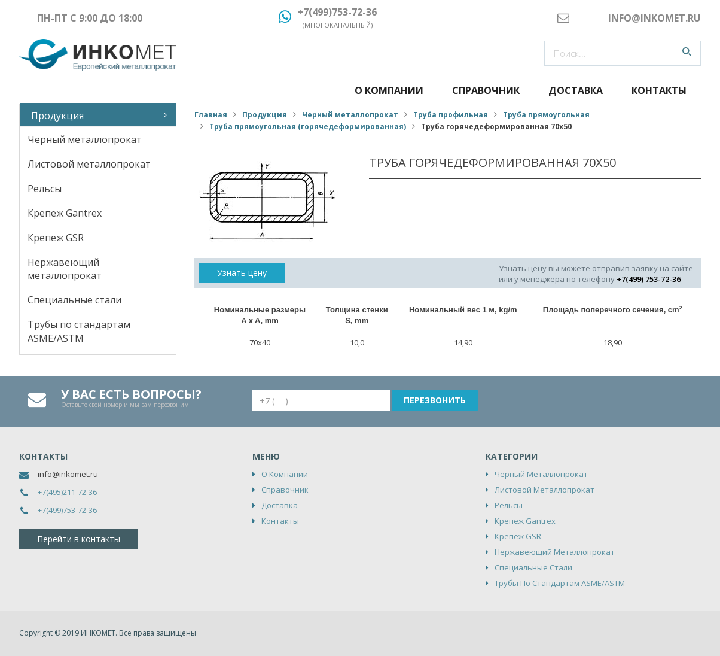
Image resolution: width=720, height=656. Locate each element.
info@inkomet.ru (68, 474)
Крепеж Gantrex (65, 213)
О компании (389, 90)
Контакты (659, 90)
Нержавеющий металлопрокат (65, 269)
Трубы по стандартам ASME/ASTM (79, 331)
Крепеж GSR (56, 237)
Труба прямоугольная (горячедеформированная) (307, 127)
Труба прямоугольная (546, 115)
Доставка (575, 90)
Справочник (486, 90)
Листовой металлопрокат (89, 164)
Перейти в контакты (78, 539)
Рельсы (45, 188)
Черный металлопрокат (85, 139)
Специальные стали (74, 299)
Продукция (57, 115)
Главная (210, 115)
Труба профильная (450, 115)
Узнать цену (242, 272)
